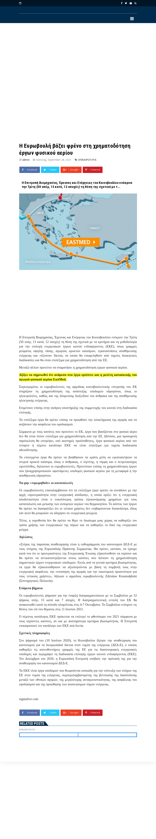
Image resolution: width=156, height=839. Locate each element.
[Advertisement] (78, 54)
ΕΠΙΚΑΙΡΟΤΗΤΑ (87, 159)
